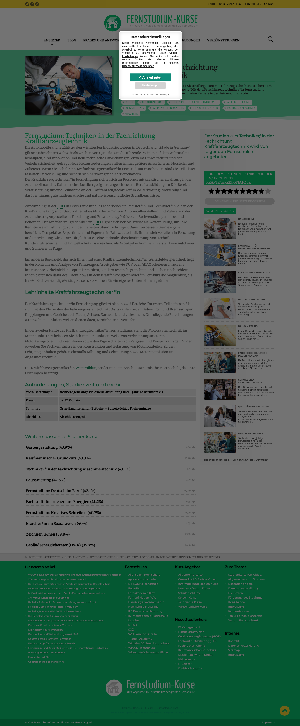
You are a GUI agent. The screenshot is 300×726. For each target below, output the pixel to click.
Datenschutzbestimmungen (138, 66)
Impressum (136, 94)
